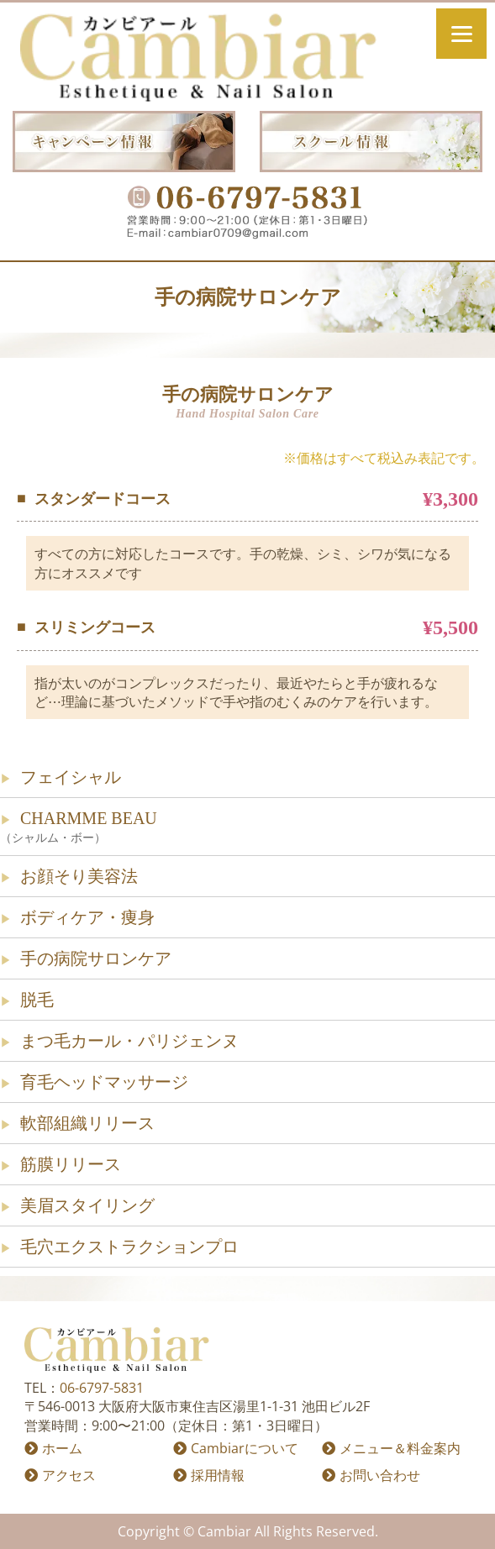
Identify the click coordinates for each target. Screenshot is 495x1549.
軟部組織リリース (87, 1123)
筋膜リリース (70, 1164)
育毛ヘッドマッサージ (104, 1082)
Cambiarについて (244, 1448)
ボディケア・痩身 (87, 917)
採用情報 (218, 1475)
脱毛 (37, 999)
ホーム (62, 1448)
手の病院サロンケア (95, 958)
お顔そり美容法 (79, 876)
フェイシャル (70, 777)
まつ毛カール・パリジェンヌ (129, 1041)
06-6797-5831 (102, 1387)
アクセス (69, 1475)
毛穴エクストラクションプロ (129, 1246)
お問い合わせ (380, 1475)
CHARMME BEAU (247, 828)
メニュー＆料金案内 (400, 1448)
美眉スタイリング (87, 1205)
